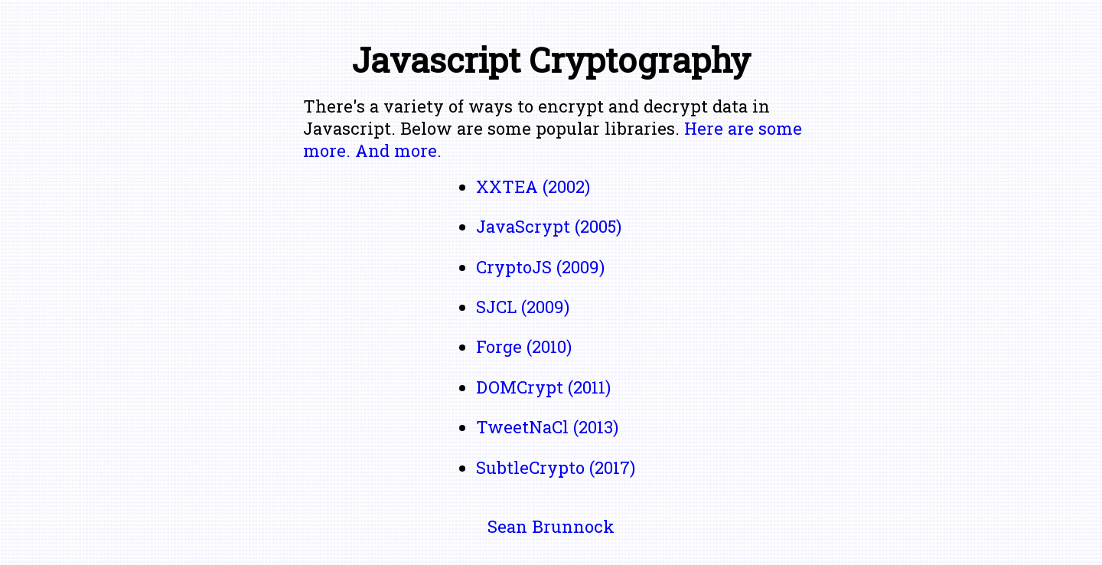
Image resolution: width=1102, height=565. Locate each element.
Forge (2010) (524, 346)
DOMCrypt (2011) (543, 387)
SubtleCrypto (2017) (555, 467)
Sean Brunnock (551, 526)
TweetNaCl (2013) (547, 427)
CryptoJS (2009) (540, 267)
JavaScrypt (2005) (548, 226)
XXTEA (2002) (533, 186)
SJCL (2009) (522, 307)
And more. (398, 150)
